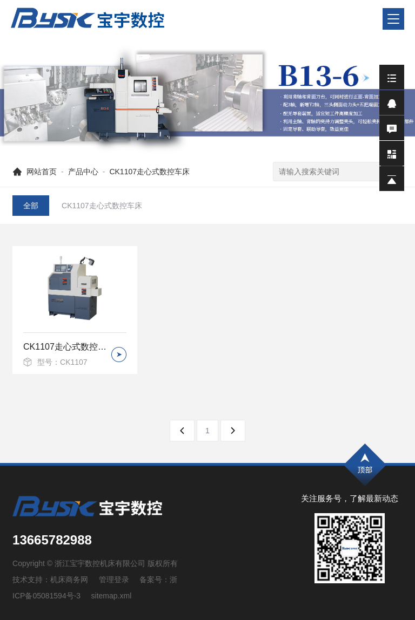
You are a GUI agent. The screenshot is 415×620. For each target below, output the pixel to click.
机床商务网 (69, 579)
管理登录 (114, 579)
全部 (30, 205)
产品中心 (83, 171)
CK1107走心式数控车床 (149, 171)
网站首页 (41, 171)
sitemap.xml (111, 595)
